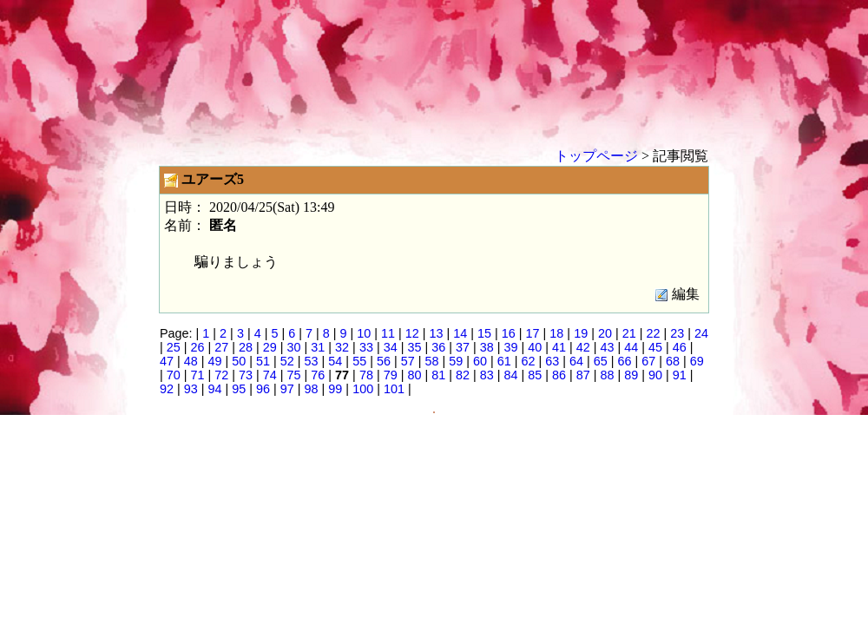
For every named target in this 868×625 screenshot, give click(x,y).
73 (246, 375)
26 (198, 347)
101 (394, 389)
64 (576, 361)
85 (535, 375)
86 (559, 375)
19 (581, 333)
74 (270, 375)
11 (388, 333)
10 (364, 333)
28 (246, 347)
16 (509, 333)
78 (366, 375)
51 (263, 361)
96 (263, 389)
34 (391, 347)
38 (487, 347)
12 (412, 333)
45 (655, 347)
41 (559, 347)
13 (437, 333)
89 (631, 375)
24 (701, 333)
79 (391, 375)
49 (215, 361)
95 (239, 389)
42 (583, 347)
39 (510, 347)
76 (318, 375)
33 (366, 347)
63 (552, 361)
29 (270, 347)
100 (362, 389)
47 (167, 361)
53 (312, 361)
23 (677, 333)
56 (384, 361)
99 (335, 389)
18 (556, 333)
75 (294, 375)
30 (294, 347)
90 (655, 375)
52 (287, 361)
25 (174, 347)
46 (680, 347)
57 (408, 361)
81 (438, 375)
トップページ (596, 155)
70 (174, 375)
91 (680, 375)
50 (239, 361)
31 (318, 347)
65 (601, 361)
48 (191, 361)
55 (359, 361)
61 (504, 361)
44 (631, 347)
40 (535, 347)
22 (653, 333)
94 (215, 389)
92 (167, 389)
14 (460, 333)
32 (342, 347)
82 (463, 375)
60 (480, 361)
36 (438, 347)
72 (221, 375)
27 (221, 347)
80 (414, 375)
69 (697, 361)
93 (191, 389)
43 (608, 347)
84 (510, 375)
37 (463, 347)
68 (673, 361)
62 (528, 361)
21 (629, 333)
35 (414, 347)
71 (198, 375)
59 (456, 361)
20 (605, 333)
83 (487, 375)
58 (431, 361)
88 (608, 375)
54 (335, 361)
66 (625, 361)
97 (287, 389)
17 (533, 333)
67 (648, 361)
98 (312, 389)
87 (583, 375)
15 (484, 333)
